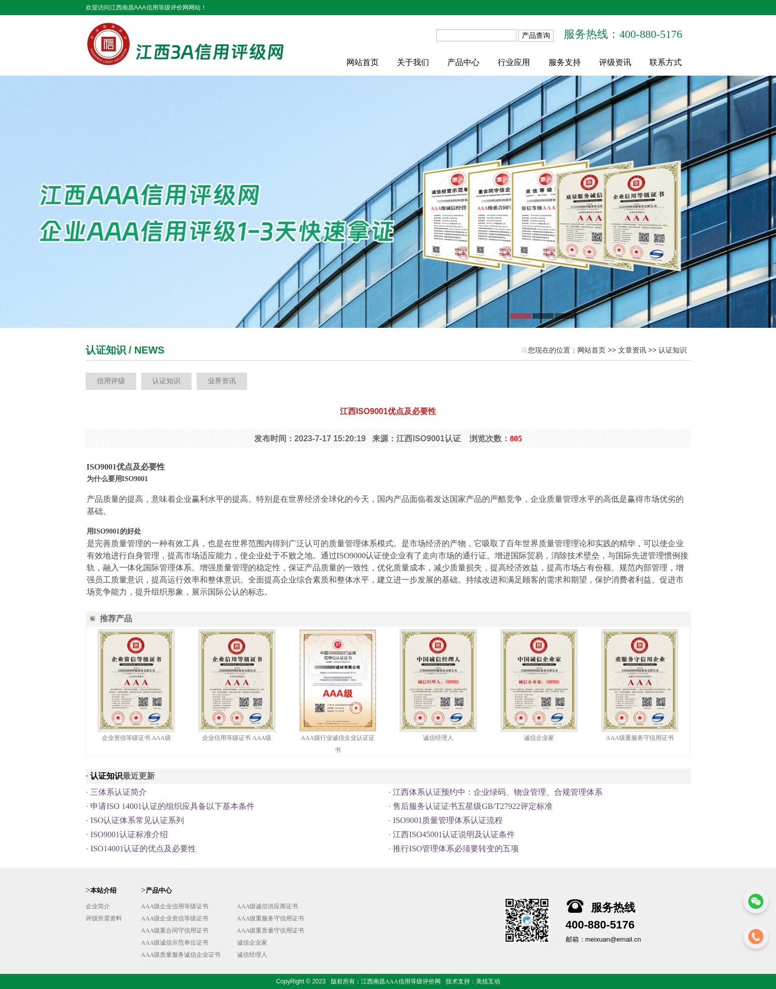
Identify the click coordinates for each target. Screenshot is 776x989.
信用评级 (111, 381)
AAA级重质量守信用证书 (271, 930)
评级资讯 (615, 62)
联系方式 (665, 62)
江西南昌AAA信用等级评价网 (401, 981)
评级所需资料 (104, 918)
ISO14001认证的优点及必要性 (143, 848)
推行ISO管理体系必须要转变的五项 (456, 848)
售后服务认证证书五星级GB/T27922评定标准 (472, 806)
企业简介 (98, 906)
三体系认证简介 (118, 792)
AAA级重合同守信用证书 (175, 930)
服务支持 (565, 62)
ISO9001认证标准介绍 (129, 834)
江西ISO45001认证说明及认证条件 (454, 834)
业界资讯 (222, 381)
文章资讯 (632, 350)
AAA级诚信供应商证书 (268, 906)
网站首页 (362, 62)
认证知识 (673, 350)
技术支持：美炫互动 (473, 981)
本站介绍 (103, 890)
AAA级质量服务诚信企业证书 (181, 954)
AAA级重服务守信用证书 (640, 737)
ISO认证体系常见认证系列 (137, 820)
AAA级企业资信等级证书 (175, 918)
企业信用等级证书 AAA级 (236, 737)
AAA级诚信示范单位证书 (175, 942)
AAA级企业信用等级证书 (175, 906)
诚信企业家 (539, 737)
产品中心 (463, 62)
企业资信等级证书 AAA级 (136, 737)
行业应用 (514, 62)
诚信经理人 (438, 737)
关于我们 (413, 62)
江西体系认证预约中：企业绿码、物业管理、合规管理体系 (498, 792)
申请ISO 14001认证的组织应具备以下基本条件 (172, 806)
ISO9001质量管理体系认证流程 (448, 820)
